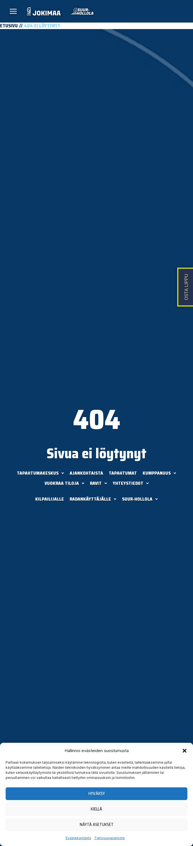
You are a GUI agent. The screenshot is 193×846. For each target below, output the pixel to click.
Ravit (98, 483)
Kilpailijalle (49, 499)
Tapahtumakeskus (40, 473)
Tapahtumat (123, 473)
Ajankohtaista (86, 473)
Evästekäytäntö (78, 838)
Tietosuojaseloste (109, 838)
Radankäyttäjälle (93, 499)
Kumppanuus (159, 473)
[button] (184, 751)
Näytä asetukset (97, 824)
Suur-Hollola (140, 499)
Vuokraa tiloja (64, 483)
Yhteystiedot (131, 483)
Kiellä (96, 809)
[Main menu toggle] (13, 11)
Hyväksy (96, 793)
